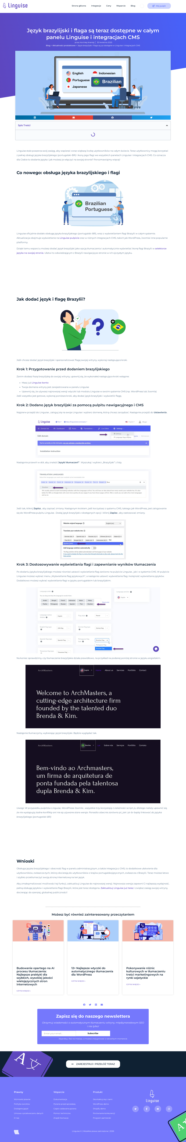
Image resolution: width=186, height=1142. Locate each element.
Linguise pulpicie (69, 238)
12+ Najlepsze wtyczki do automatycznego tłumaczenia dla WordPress (92, 971)
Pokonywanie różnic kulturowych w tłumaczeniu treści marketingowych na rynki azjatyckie (145, 973)
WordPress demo (101, 1104)
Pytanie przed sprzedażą (64, 1104)
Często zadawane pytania (64, 1108)
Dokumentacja (60, 1099)
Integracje (96, 6)
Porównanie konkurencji (104, 1113)
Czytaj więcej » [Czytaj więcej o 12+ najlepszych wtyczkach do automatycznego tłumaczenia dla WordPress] (78, 981)
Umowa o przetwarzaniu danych (28, 1113)
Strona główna (79, 6)
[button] (34, 117)
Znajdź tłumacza (60, 1118)
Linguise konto (40, 382)
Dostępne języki (21, 1108)
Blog (133, 6)
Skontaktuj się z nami (102, 1099)
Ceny (108, 6)
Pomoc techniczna (61, 1113)
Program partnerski (102, 1118)
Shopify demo (99, 1108)
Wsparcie (121, 6)
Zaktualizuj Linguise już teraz (117, 888)
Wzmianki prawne (22, 1099)
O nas (16, 1118)
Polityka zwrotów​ (22, 1104)
